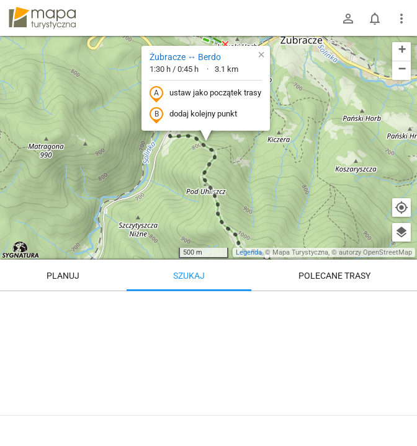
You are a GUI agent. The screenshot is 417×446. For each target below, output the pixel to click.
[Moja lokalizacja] (401, 207)
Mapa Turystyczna (300, 252)
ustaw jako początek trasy (205, 93)
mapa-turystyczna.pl (42, 18)
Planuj (63, 276)
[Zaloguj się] (348, 18)
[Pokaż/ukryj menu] (401, 18)
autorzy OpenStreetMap (375, 252)
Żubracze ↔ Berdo (185, 57)
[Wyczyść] (401, 305)
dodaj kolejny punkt (193, 114)
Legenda (249, 252)
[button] (261, 54)
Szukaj (189, 276)
